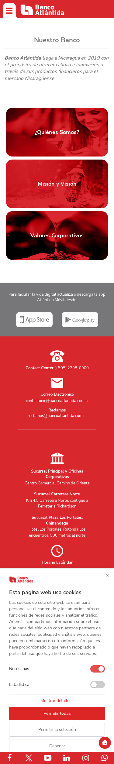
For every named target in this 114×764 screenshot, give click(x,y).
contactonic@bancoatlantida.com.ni (57, 401)
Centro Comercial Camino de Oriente (57, 483)
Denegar (57, 746)
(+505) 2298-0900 (71, 368)
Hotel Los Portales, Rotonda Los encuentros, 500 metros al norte (57, 532)
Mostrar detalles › (57, 701)
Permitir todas (57, 713)
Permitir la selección (57, 729)
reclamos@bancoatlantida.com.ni (57, 415)
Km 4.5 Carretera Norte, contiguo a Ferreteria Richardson (57, 503)
